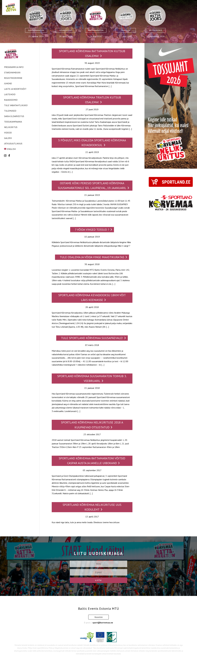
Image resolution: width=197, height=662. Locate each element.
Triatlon (125, 30)
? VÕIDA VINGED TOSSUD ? (92, 229)
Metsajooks (155, 30)
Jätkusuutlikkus (13, 143)
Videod (8, 132)
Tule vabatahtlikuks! (16, 105)
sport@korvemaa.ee (102, 622)
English (11, 149)
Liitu (98, 580)
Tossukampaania (13, 121)
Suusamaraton (36, 30)
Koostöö (99, 617)
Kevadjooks (66, 30)
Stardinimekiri (12, 72)
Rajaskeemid (11, 99)
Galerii (8, 138)
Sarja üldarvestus (14, 116)
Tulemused (10, 110)
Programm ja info (14, 67)
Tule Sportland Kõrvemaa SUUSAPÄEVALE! (92, 338)
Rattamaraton (96, 30)
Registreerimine (13, 78)
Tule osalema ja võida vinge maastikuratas (92, 257)
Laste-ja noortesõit (15, 89)
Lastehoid (9, 94)
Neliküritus (10, 127)
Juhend (8, 83)
